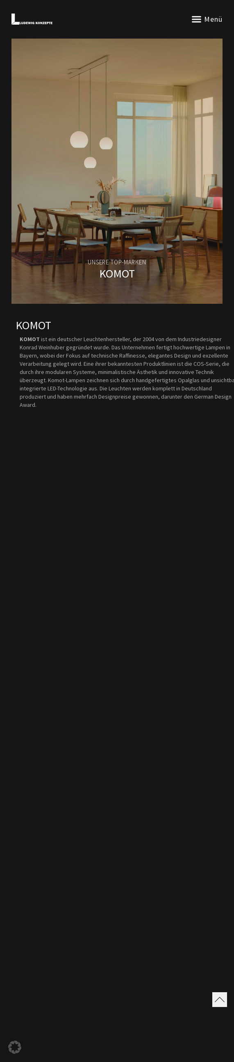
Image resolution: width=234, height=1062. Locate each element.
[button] (196, 19)
